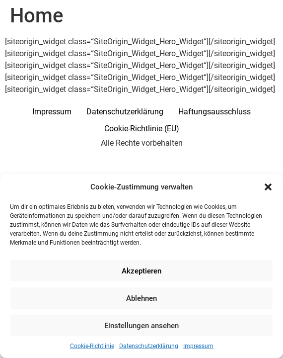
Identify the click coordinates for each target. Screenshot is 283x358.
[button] (268, 187)
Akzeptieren (141, 271)
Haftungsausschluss (214, 111)
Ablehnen (141, 298)
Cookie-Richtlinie (92, 346)
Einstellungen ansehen (141, 325)
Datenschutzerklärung (148, 346)
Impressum (198, 346)
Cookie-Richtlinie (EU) (141, 128)
